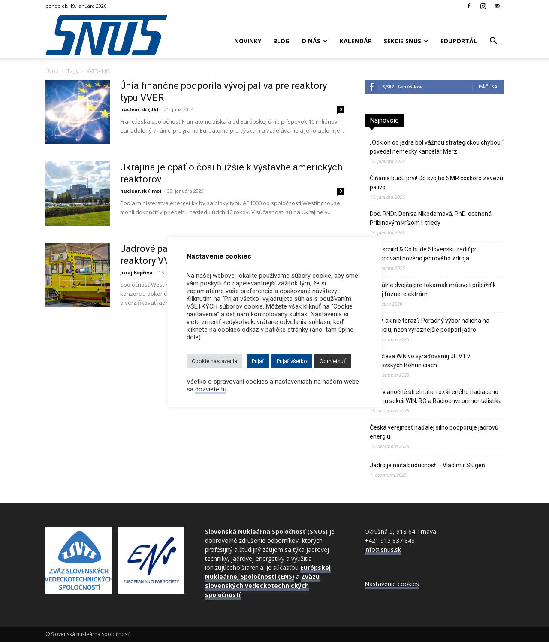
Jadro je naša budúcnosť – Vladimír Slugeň (427, 465)
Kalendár (356, 41)
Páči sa (488, 86)
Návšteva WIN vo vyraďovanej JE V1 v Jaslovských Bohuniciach (420, 361)
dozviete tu (210, 389)
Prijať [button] (258, 361)
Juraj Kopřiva (136, 272)
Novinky (247, 41)
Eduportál (458, 41)
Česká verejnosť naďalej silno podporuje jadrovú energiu (434, 432)
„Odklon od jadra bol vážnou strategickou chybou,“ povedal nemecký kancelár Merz (437, 147)
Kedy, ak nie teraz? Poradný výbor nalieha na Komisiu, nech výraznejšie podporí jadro (429, 325)
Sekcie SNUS (406, 41)
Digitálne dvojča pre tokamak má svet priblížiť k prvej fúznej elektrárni (433, 289)
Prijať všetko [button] (292, 361)
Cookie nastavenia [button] (214, 361)
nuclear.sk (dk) (139, 109)
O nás (314, 41)
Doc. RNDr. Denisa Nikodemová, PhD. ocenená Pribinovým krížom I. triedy (431, 218)
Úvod (52, 71)
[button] (493, 42)
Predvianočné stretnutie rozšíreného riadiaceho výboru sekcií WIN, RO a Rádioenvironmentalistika (436, 396)
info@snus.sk (383, 549)
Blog (281, 41)
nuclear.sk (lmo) (140, 191)
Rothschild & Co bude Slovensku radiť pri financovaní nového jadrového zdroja (424, 254)
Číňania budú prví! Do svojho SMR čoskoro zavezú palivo (436, 183)
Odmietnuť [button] (333, 361)
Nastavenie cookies (392, 584)
